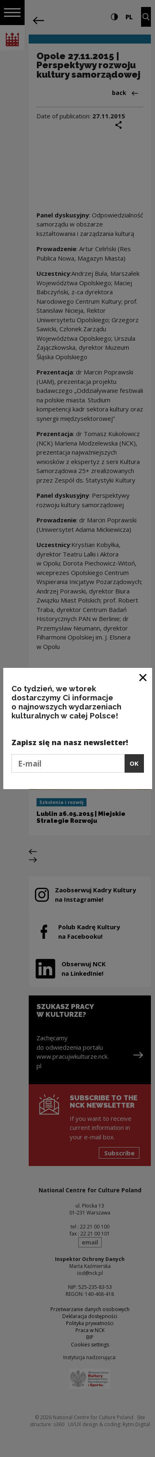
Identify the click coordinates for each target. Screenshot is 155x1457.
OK (134, 763)
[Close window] (143, 677)
